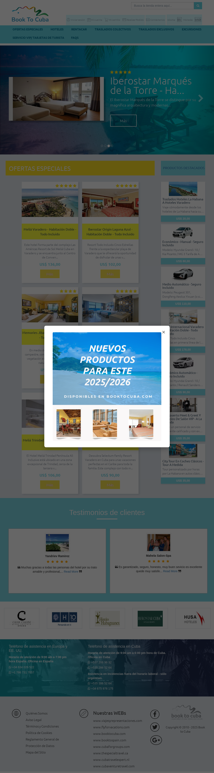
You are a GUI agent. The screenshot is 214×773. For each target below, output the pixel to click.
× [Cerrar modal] (163, 332)
